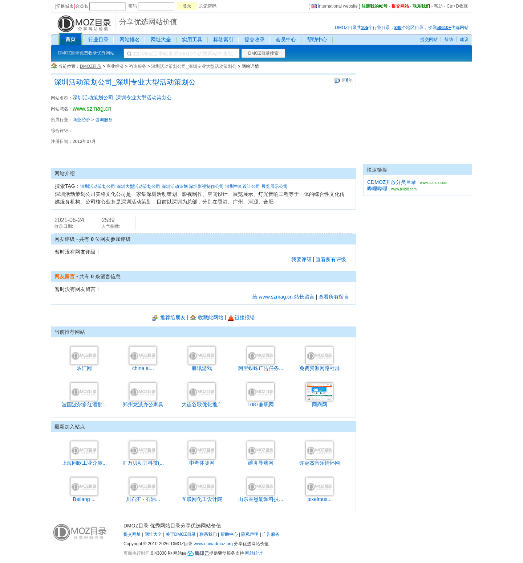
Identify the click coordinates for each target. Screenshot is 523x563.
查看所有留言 (334, 297)
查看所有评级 (331, 259)
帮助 (438, 6)
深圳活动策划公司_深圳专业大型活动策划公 (193, 66)
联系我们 (421, 6)
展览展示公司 (275, 186)
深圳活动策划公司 (97, 186)
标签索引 (223, 39)
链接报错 (241, 317)
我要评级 (301, 259)
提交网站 (400, 6)
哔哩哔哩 (377, 189)
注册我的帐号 (374, 6)
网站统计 (254, 553)
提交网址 (132, 534)
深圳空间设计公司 (242, 186)
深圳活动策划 (175, 186)
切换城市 (65, 6)
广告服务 (271, 534)
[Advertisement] (316, 128)
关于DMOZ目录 (181, 534)
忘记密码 (207, 6)
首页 (70, 39)
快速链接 (377, 170)
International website (334, 6)
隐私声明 (250, 534)
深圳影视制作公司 (206, 186)
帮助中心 (317, 39)
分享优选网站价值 (148, 22)
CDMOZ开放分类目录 (391, 182)
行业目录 (98, 39)
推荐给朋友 (169, 317)
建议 (464, 39)
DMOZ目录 (90, 66)
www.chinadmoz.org (213, 543)
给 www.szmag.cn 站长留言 (283, 297)
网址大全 (161, 39)
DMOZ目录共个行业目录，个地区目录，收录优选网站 (402, 27)
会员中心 (286, 39)
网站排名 (129, 39)
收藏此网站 (207, 317)
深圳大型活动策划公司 (138, 186)
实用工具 (192, 39)
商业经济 (115, 66)
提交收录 (254, 39)
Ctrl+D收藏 (457, 6)
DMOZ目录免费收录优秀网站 (86, 53)
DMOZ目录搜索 (263, 53)
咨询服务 (137, 66)
